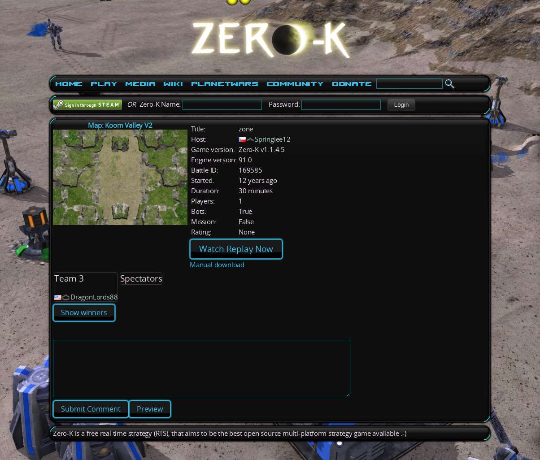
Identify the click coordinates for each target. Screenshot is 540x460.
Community (295, 84)
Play (104, 84)
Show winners (84, 312)
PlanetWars (224, 84)
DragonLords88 (94, 297)
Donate (352, 84)
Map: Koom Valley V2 (120, 125)
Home (69, 84)
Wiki (173, 84)
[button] (401, 105)
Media (140, 84)
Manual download (217, 264)
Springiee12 (273, 139)
